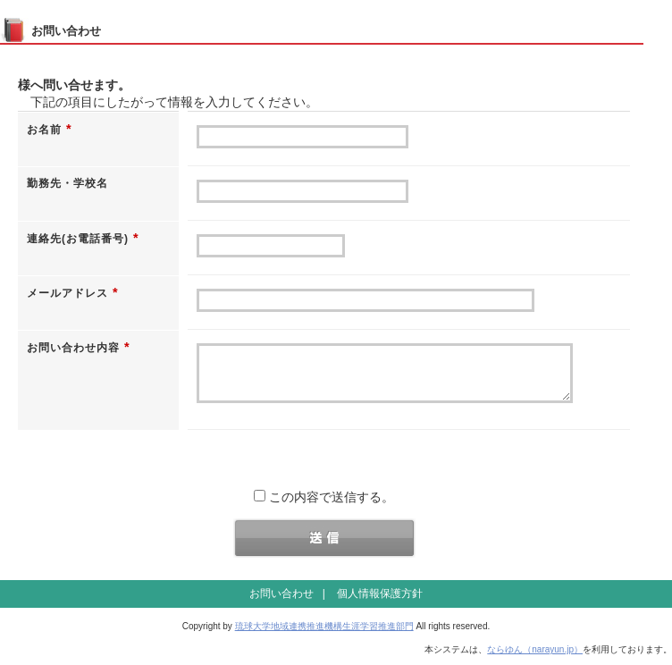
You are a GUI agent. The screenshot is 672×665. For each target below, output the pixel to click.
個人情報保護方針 (380, 602)
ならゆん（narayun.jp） (535, 658)
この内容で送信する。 (324, 506)
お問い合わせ (281, 602)
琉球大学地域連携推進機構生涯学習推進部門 (324, 635)
